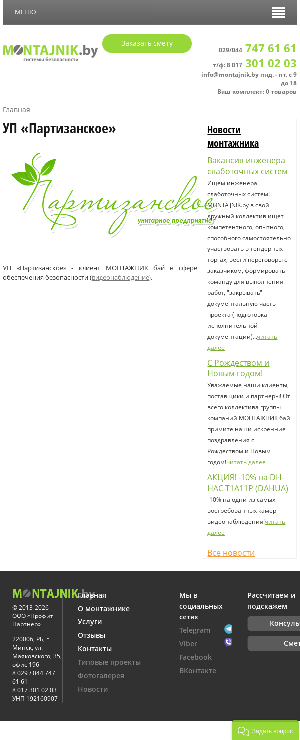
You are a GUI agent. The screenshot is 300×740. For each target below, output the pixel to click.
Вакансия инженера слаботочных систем (247, 166)
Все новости (231, 552)
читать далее (246, 462)
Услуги (90, 621)
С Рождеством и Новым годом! (238, 368)
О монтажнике (104, 608)
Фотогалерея (101, 675)
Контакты (95, 648)
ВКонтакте (197, 670)
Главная (16, 109)
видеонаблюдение (120, 277)
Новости (93, 689)
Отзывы (91, 635)
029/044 (258, 50)
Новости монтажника (233, 136)
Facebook (195, 657)
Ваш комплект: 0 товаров (257, 91)
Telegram (194, 630)
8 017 (262, 65)
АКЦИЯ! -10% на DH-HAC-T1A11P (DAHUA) (247, 482)
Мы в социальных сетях (201, 605)
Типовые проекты (109, 662)
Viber (188, 643)
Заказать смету (147, 43)
